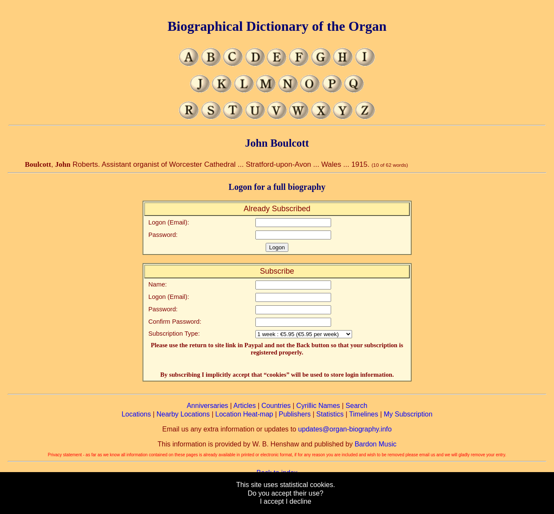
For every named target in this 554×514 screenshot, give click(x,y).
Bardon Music (376, 444)
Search (356, 405)
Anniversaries (207, 405)
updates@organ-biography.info (345, 429)
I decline (298, 501)
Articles (245, 405)
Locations (136, 414)
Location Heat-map (244, 414)
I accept (272, 501)
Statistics (330, 414)
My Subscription (408, 414)
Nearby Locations (183, 414)
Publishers (295, 414)
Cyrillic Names (318, 405)
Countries (275, 405)
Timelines (363, 414)
